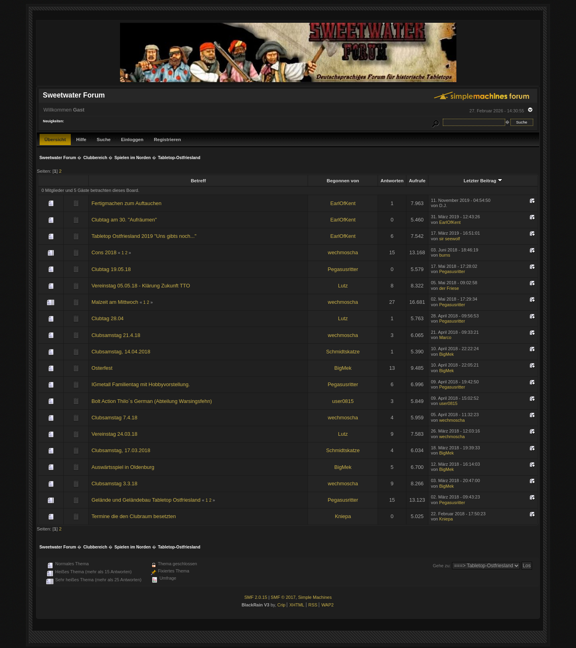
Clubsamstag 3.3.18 (115, 483)
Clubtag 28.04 (108, 318)
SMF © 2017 (283, 597)
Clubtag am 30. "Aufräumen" (124, 220)
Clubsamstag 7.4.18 (115, 418)
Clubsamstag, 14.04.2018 (121, 352)
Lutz (343, 286)
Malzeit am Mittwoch (115, 302)
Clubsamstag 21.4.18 (116, 335)
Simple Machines (315, 597)
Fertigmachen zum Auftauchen (127, 203)
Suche (104, 139)
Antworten (392, 180)
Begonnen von (343, 180)
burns (444, 255)
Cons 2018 (104, 252)
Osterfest (102, 368)
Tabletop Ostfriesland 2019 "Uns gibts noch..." (144, 236)
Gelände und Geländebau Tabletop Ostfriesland (146, 500)
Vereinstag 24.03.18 (115, 434)
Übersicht (55, 139)
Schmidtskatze (343, 352)
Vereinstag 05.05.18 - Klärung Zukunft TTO (141, 286)
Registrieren (167, 139)
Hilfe (81, 139)
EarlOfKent (343, 203)
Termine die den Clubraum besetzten (134, 516)
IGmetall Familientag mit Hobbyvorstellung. (141, 384)
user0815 (343, 401)
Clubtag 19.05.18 (111, 269)
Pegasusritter (343, 269)
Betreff (198, 180)
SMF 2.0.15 (255, 597)
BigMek (446, 354)
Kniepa (343, 516)
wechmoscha (343, 252)
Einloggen (132, 139)
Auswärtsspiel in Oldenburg (123, 467)
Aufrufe (417, 180)
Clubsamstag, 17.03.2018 (121, 450)
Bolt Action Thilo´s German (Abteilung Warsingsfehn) (152, 401)
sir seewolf (449, 238)
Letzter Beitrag (483, 180)
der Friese (449, 288)
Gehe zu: (442, 565)
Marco (445, 337)
